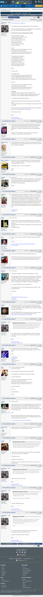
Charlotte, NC (3, 136)
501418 (40, 157)
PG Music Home (4, 9)
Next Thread (33, 15)
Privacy (30, 590)
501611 (40, 345)
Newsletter (23, 554)
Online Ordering (28, 3)
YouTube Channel (14, 358)
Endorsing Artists (26, 571)
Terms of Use (25, 590)
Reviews (24, 574)
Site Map (34, 590)
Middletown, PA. (3, 379)
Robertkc (27, 512)
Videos (24, 584)
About (3, 566)
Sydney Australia (4, 230)
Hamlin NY (3, 453)
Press (3, 570)
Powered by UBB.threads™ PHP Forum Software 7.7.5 (21, 595)
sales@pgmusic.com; (10, 592)
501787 (40, 465)
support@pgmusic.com (18, 592)
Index (21, 15)
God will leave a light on (8, 19)
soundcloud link (28, 109)
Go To (17, 17)
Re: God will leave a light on (9, 121)
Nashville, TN (3, 207)
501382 (40, 19)
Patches (24, 579)
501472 (40, 191)
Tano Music (26, 319)
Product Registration (27, 587)
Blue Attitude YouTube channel (16, 118)
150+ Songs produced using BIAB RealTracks (19, 297)
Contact (3, 568)
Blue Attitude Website (15, 117)
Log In (40, 9)
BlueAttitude (26, 121)
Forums (10, 9)
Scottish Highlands (4, 248)
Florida (2, 283)
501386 (40, 121)
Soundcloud (13, 211)
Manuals (24, 582)
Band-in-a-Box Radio (27, 570)
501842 (40, 512)
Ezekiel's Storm (26, 465)
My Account (4, 585)
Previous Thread (10, 15)
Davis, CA (2, 435)
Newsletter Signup (5, 581)
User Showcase (25, 9)
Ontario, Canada (4, 35)
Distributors (4, 571)
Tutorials (24, 585)
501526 (40, 267)
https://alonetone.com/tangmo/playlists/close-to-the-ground (21, 314)
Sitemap (3, 574)
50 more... (15, 298)
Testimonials (25, 573)
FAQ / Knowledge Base (27, 581)
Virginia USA (3, 154)
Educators (4, 573)
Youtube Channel (14, 209)
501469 (40, 174)
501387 (40, 139)
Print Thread (11, 17)
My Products (4, 587)
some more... (15, 299)
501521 (40, 250)
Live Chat (20, 3)
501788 (40, 487)
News (3, 579)
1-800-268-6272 (21, 2)
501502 (40, 214)
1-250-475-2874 (27, 2)
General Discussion (17, 9)
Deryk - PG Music (25, 487)
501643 (40, 398)
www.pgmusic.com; (4, 592)
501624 (40, 364)
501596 (40, 319)
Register (34, 9)
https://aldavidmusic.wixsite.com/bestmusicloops (22, 420)
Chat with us (21, 560)
